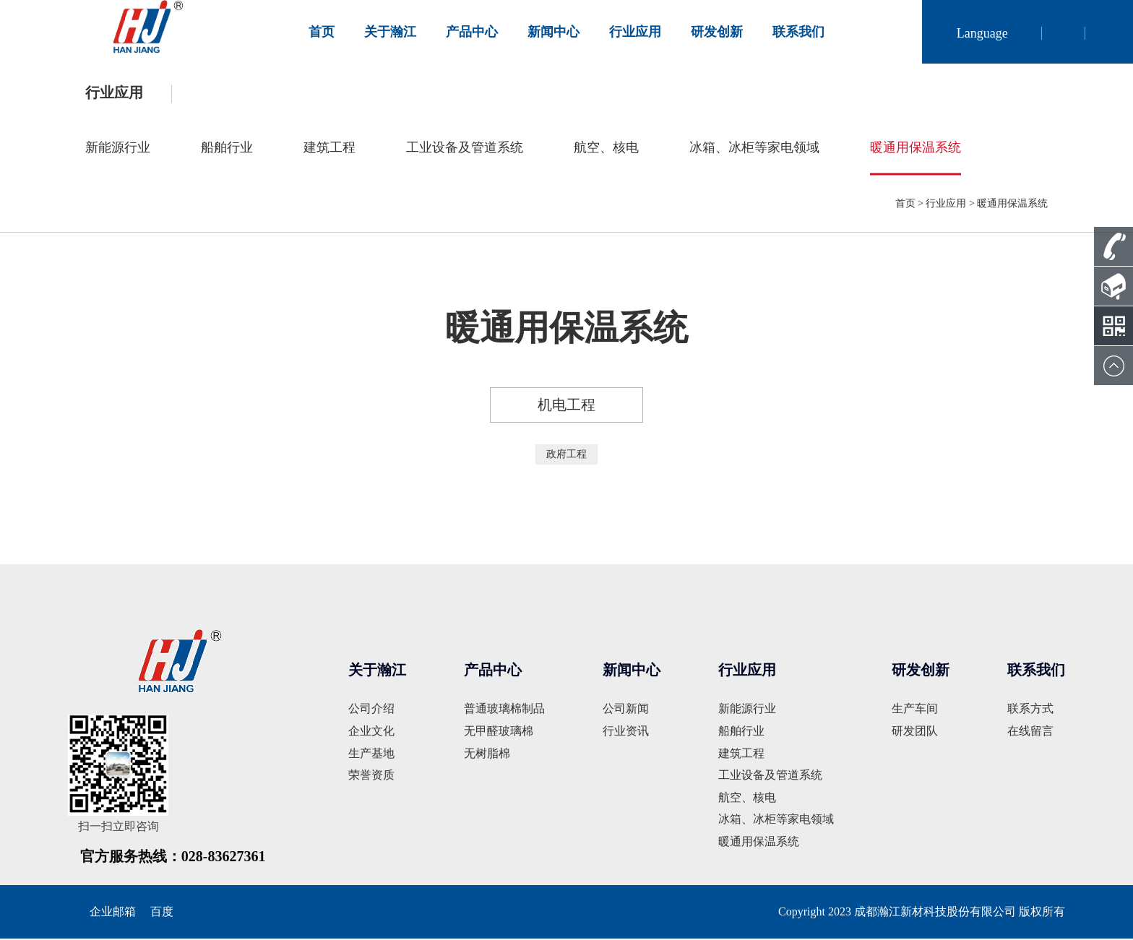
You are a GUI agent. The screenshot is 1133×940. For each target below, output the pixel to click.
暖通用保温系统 (915, 149)
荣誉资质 (371, 777)
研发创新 (717, 32)
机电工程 (566, 407)
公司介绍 (371, 710)
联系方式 (1030, 710)
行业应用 (635, 32)
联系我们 (798, 32)
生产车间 (915, 710)
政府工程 (566, 456)
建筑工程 (329, 149)
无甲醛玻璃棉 (498, 733)
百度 (161, 913)
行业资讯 (626, 733)
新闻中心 (553, 32)
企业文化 (371, 733)
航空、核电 (606, 149)
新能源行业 (117, 149)
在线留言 (1030, 733)
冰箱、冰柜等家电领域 (754, 149)
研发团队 (915, 733)
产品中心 (472, 32)
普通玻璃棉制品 (504, 710)
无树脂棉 (487, 755)
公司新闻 (626, 710)
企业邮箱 (113, 913)
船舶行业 (227, 149)
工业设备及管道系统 (464, 149)
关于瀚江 (390, 32)
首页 (322, 32)
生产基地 (371, 755)
